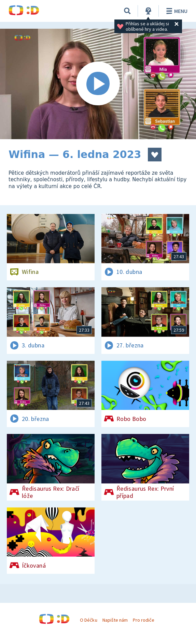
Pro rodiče (143, 620)
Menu (175, 11)
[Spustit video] (98, 84)
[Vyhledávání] (127, 11)
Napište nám (115, 620)
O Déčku (88, 620)
